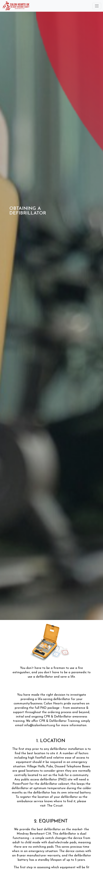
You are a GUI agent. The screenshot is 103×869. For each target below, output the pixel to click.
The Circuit (55, 805)
